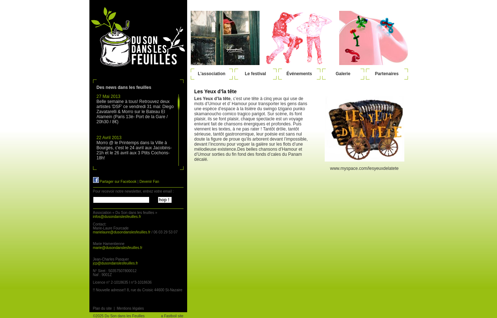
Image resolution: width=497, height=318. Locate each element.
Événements (299, 73)
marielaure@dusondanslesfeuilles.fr (122, 232)
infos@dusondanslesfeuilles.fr (117, 217)
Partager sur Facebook (115, 182)
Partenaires (387, 73)
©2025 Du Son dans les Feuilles (119, 316)
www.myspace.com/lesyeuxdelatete (364, 168)
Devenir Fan (149, 182)
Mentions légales (130, 308)
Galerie (343, 73)
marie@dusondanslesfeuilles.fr (118, 248)
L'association (211, 73)
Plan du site (102, 308)
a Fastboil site (172, 316)
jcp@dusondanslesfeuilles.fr (115, 263)
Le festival (255, 73)
